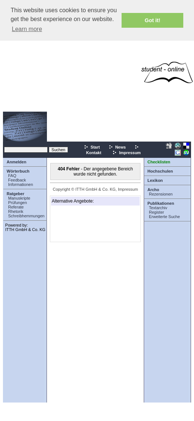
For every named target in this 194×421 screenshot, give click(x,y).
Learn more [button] (27, 29)
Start (92, 147)
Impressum (126, 152)
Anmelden (16, 162)
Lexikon (155, 180)
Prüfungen (17, 202)
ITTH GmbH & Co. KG (25, 229)
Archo (153, 189)
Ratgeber (15, 193)
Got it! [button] (152, 20)
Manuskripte (19, 198)
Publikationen (160, 203)
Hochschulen (160, 171)
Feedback (17, 180)
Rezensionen (161, 194)
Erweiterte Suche (164, 216)
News (117, 147)
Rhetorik (15, 211)
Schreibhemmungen (26, 216)
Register (156, 212)
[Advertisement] (69, 72)
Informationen (20, 184)
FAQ (12, 175)
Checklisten (158, 162)
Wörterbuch (18, 171)
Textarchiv (158, 208)
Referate (16, 207)
